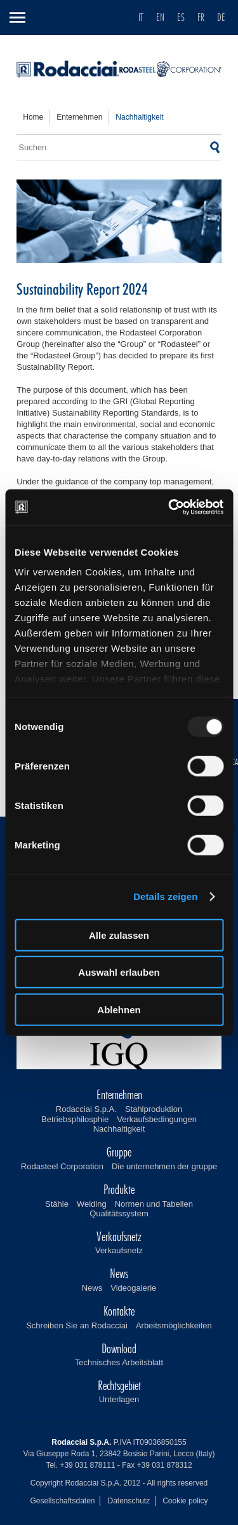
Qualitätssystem (118, 1213)
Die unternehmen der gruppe (164, 1166)
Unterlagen (119, 1399)
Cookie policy (185, 1500)
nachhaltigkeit (139, 117)
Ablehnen (118, 1009)
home (33, 117)
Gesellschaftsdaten (62, 1500)
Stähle (57, 1204)
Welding (92, 1204)
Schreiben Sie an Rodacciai (77, 1325)
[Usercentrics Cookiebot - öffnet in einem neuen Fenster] (169, 507)
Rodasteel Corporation (62, 1166)
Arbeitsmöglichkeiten (174, 1325)
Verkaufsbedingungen (157, 1119)
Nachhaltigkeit (119, 1129)
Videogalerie (133, 1288)
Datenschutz (128, 1500)
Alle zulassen (119, 934)
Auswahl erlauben (118, 972)
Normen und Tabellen (154, 1204)
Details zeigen (165, 896)
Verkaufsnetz (119, 1250)
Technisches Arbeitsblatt (119, 1362)
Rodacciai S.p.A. (86, 1109)
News (92, 1288)
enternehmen (79, 117)
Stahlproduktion (153, 1109)
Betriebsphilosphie (75, 1119)
